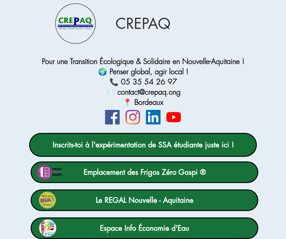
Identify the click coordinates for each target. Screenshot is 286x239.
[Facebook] (112, 117)
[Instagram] (132, 117)
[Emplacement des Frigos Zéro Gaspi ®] (144, 172)
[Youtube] (173, 117)
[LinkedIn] (153, 117)
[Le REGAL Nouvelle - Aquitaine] (144, 200)
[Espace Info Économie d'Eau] (144, 228)
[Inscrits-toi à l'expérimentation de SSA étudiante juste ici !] (143, 145)
